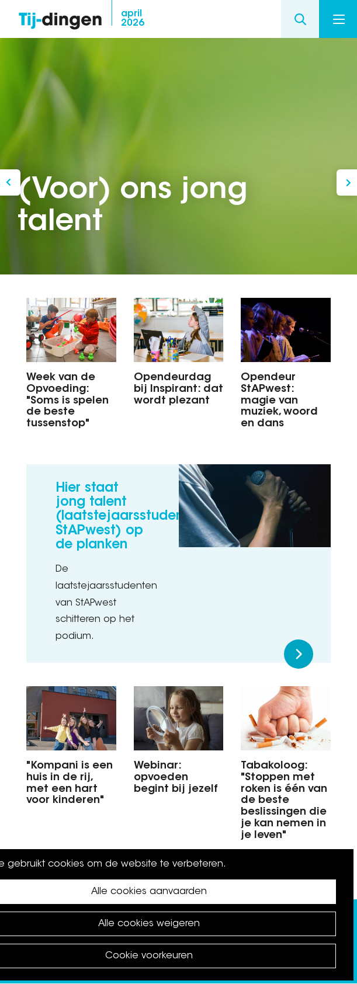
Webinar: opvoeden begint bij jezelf (176, 778)
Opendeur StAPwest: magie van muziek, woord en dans (279, 401)
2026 (132, 18)
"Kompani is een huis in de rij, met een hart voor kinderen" (69, 783)
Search (300, 19)
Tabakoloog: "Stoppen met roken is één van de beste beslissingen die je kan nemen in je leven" (284, 801)
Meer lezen (298, 654)
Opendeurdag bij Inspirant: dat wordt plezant (178, 389)
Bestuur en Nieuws (347, 182)
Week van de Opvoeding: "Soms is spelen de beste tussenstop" (67, 401)
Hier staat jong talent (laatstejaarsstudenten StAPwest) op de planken (130, 517)
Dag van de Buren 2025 (10, 182)
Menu (339, 19)
